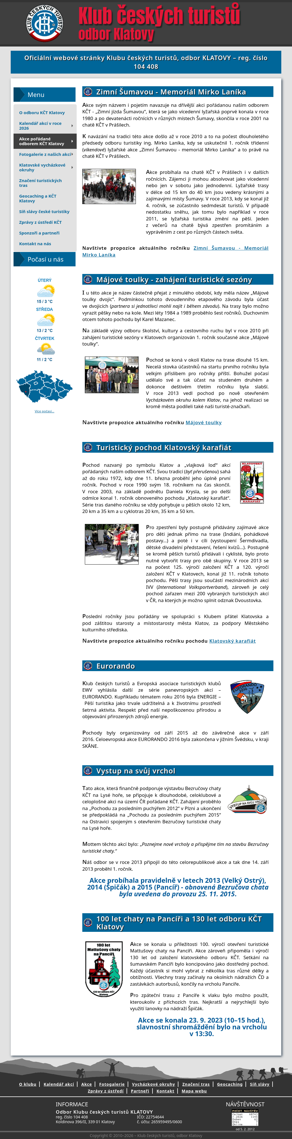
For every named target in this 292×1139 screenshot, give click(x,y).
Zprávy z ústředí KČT (40, 222)
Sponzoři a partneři (39, 233)
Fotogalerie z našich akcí (46, 154)
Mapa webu (194, 1091)
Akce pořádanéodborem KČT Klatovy (46, 141)
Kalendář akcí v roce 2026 (46, 125)
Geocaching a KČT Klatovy (37, 198)
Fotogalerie (112, 1084)
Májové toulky (204, 422)
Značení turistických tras (40, 183)
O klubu (28, 1084)
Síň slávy (259, 1084)
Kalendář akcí (59, 1084)
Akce (86, 1084)
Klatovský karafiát (232, 641)
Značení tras (196, 1084)
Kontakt (165, 1091)
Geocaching (230, 1084)
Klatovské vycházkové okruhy (46, 167)
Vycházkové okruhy (153, 1084)
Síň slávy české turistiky (44, 211)
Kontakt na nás (35, 243)
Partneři (140, 1091)
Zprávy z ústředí (106, 1091)
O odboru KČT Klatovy (42, 112)
